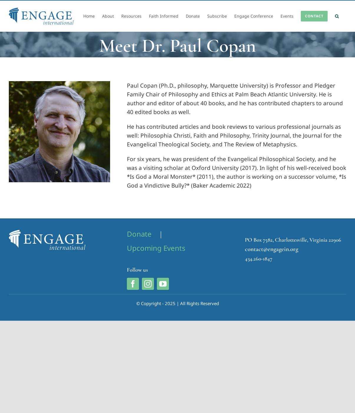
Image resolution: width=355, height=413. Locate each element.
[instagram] (148, 284)
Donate (139, 234)
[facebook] (133, 284)
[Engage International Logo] (47, 232)
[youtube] (163, 284)
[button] (337, 16)
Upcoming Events (156, 248)
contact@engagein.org (271, 249)
